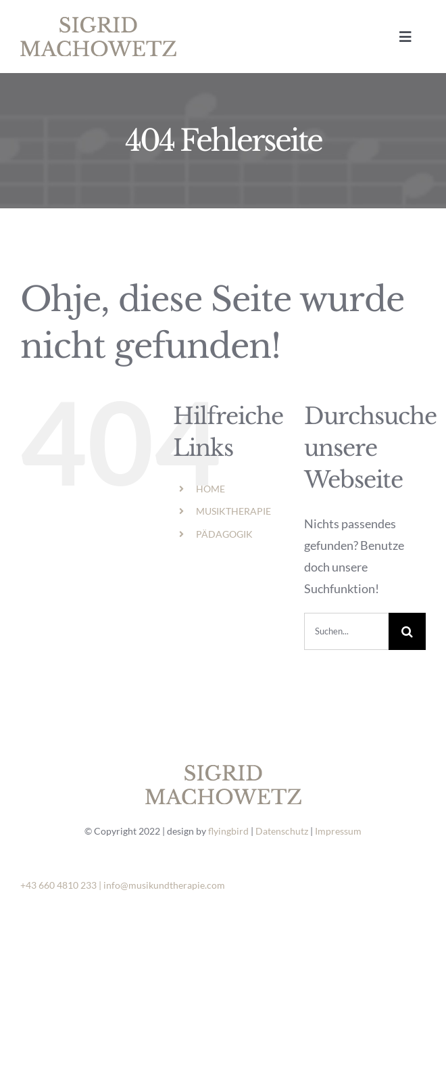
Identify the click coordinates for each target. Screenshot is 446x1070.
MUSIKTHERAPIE (233, 511)
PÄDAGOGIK (224, 534)
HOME (210, 488)
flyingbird (228, 831)
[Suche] (407, 631)
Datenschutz (281, 831)
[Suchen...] (346, 631)
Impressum (338, 831)
